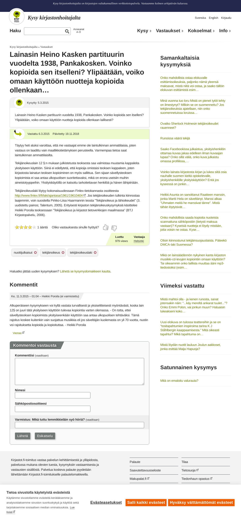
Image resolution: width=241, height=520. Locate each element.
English (213, 17)
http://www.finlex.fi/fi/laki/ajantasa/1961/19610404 (49, 195)
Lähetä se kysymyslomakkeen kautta (85, 271)
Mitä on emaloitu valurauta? (179, 380)
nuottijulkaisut (23, 252)
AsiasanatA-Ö (78, 30)
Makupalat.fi (138, 478)
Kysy (142, 30)
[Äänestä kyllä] (106, 227)
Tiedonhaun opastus (195, 478)
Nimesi (20, 390)
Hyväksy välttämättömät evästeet (201, 502)
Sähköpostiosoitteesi (31, 403)
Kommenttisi (24, 355)
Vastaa (17, 333)
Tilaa (184, 462)
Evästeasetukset (105, 502)
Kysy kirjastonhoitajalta (23, 46)
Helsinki (139, 241)
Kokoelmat (199, 30)
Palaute (135, 462)
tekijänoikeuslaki (81, 252)
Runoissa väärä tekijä (175, 138)
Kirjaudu (226, 17)
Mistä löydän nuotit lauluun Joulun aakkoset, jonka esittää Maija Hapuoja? (190, 347)
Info (223, 30)
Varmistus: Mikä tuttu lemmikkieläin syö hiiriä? (50, 419)
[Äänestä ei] (114, 228)
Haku (15, 30)
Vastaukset (168, 30)
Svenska (200, 17)
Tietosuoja (188, 470)
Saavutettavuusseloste (145, 470)
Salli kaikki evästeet (145, 502)
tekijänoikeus (51, 252)
